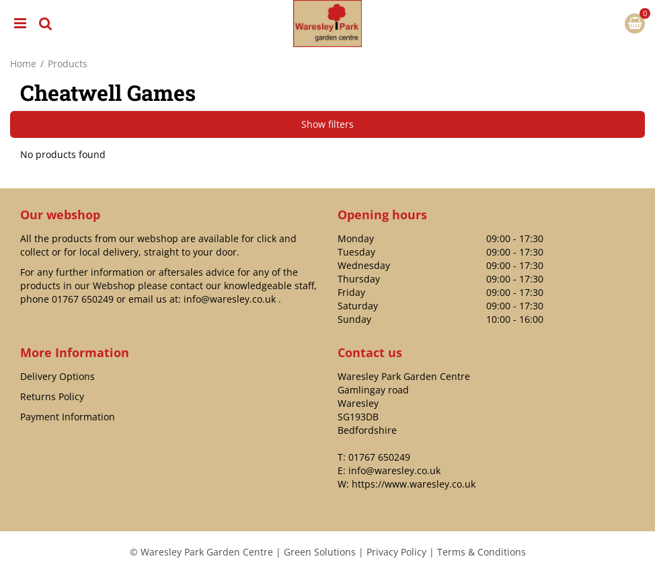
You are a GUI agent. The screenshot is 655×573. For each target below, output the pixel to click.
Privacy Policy (396, 551)
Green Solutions (320, 551)
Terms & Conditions (481, 551)
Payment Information (67, 416)
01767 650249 (83, 299)
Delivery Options (57, 376)
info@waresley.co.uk (230, 299)
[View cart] (635, 23)
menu (20, 23)
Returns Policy (52, 396)
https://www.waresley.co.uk (413, 484)
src (46, 23)
